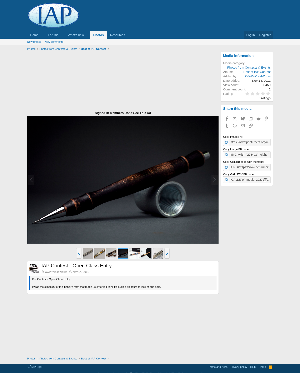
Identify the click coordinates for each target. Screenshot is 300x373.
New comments (54, 41)
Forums (53, 35)
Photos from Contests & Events (249, 67)
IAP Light (35, 366)
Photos (98, 35)
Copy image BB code (236, 148)
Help (253, 366)
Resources (117, 35)
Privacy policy (239, 366)
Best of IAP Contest (257, 72)
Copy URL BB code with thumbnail (244, 161)
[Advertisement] (123, 81)
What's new (76, 35)
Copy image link (232, 136)
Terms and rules (218, 366)
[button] (42, 35)
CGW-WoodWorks (56, 271)
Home (34, 35)
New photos (34, 41)
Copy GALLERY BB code (238, 173)
